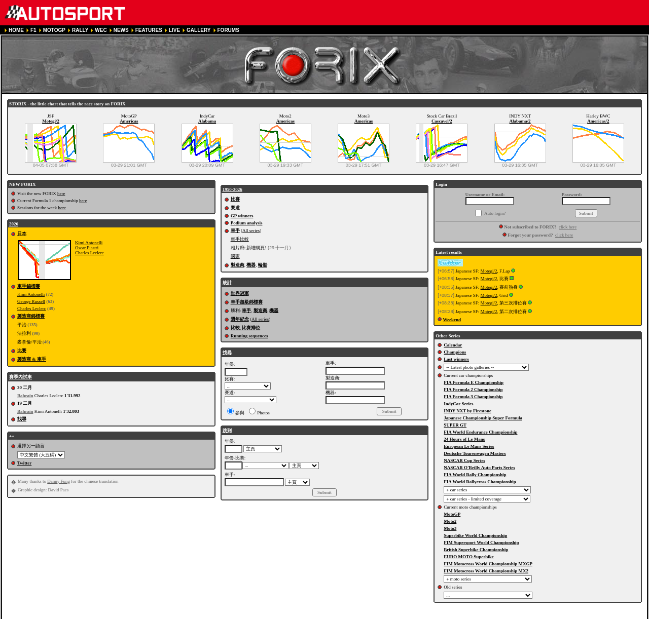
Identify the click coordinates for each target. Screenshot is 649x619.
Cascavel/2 (441, 121)
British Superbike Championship (476, 549)
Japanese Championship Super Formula (483, 417)
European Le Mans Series (469, 446)
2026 (13, 223)
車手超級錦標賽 (247, 301)
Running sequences (249, 335)
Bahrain (25, 395)
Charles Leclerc (89, 252)
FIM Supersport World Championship (481, 542)
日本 (21, 233)
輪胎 (262, 264)
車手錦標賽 (28, 286)
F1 (33, 30)
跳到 (227, 430)
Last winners (456, 359)
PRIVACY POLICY (196, 614)
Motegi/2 (50, 121)
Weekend (452, 319)
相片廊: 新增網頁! (249, 247)
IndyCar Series (458, 403)
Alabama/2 (520, 121)
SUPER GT (455, 425)
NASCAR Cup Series (464, 460)
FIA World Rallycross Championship (480, 481)
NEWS (121, 30)
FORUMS (228, 30)
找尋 (21, 418)
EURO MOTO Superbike (468, 556)
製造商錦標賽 (31, 316)
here (61, 193)
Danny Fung (58, 481)
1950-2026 (232, 189)
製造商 (237, 264)
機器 (251, 264)
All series (251, 230)
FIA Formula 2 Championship (473, 389)
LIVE (174, 30)
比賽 (21, 350)
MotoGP (452, 514)
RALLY (80, 30)
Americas (129, 121)
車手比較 (240, 239)
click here (567, 226)
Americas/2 (598, 121)
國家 (235, 256)
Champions (455, 352)
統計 (227, 282)
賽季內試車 (20, 376)
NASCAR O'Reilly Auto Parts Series (479, 467)
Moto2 (450, 521)
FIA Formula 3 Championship (473, 396)
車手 (235, 230)
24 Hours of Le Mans (464, 439)
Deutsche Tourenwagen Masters (475, 453)
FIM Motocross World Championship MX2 (486, 570)
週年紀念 (240, 319)
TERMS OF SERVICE (144, 614)
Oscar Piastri (86, 247)
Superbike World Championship (475, 535)
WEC (100, 30)
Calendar (453, 344)
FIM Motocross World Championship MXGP (488, 563)
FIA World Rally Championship (475, 474)
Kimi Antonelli (88, 242)
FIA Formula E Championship (473, 382)
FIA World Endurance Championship (480, 432)
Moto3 (450, 528)
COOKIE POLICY (245, 614)
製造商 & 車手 (31, 359)
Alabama (207, 121)
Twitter (24, 463)
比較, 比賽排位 (246, 327)
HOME (16, 30)
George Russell (31, 301)
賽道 (235, 207)
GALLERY (198, 30)
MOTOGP (54, 30)
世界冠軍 (240, 293)
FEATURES (148, 30)
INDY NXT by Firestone (467, 410)
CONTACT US (287, 614)
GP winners (242, 215)
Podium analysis (247, 222)
